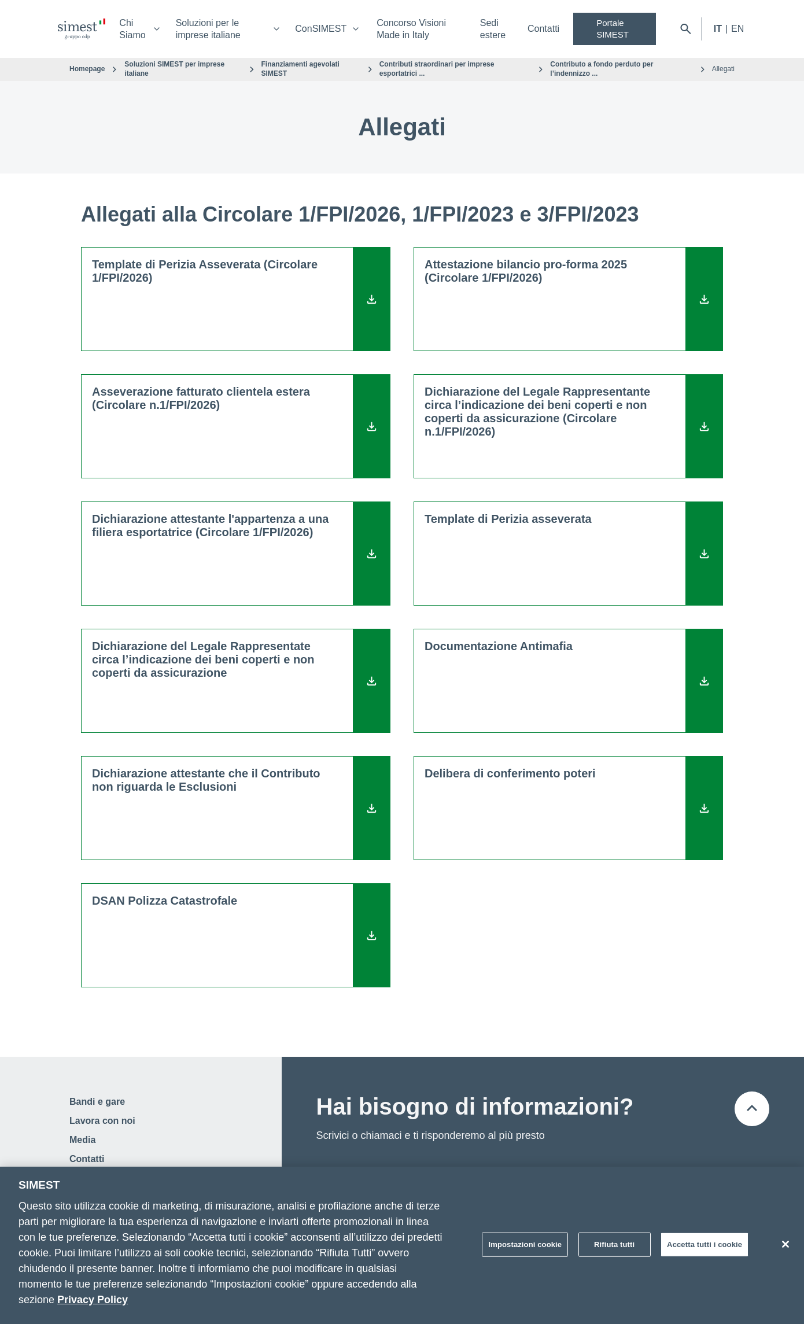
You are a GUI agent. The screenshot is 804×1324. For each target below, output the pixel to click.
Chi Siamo (132, 29)
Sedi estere (493, 29)
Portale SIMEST (612, 28)
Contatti (543, 29)
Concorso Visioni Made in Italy (411, 29)
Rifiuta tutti (614, 1244)
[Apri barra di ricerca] (685, 29)
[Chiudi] (785, 1244)
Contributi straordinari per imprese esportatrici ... (437, 69)
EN (737, 29)
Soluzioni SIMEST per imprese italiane (174, 69)
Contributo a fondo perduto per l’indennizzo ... (601, 69)
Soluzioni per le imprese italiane (208, 29)
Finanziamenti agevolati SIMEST (300, 69)
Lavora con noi (102, 1121)
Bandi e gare (97, 1102)
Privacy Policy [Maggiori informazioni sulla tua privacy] (92, 1299)
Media (82, 1140)
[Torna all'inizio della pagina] (752, 1108)
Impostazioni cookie (525, 1244)
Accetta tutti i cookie (704, 1244)
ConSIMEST (320, 29)
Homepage (87, 69)
